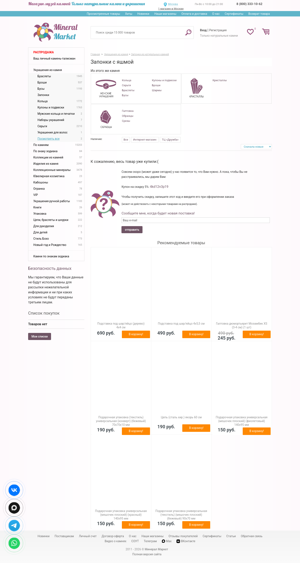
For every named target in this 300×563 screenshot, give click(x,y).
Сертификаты (234, 13)
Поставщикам (64, 536)
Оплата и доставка (194, 13)
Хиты (128, 13)
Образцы (127, 115)
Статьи (231, 536)
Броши (156, 85)
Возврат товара (259, 13)
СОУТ (135, 541)
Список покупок (44, 313)
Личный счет (88, 536)
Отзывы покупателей (183, 536)
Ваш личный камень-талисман (54, 58)
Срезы (126, 120)
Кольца (126, 80)
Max (167, 541)
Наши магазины (165, 13)
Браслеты (128, 90)
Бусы (125, 95)
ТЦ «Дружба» (170, 139)
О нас (216, 13)
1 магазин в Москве (171, 8)
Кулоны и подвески (164, 80)
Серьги (126, 85)
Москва (173, 4)
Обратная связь (251, 536)
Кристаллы (219, 80)
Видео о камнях (115, 541)
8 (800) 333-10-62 (249, 4)
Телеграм (150, 541)
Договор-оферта (113, 536)
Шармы (156, 90)
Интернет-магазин (144, 139)
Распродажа (43, 52)
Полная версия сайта (146, 554)
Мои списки (39, 336)
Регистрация (218, 30)
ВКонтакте (185, 541)
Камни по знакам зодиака (51, 256)
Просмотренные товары (103, 13)
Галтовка (127, 110)
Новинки (143, 13)
